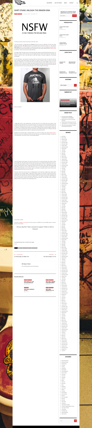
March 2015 (64, 338)
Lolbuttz (63, 378)
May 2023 (63, 189)
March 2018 (64, 283)
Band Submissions (65, 360)
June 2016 (64, 315)
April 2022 (63, 209)
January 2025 (64, 159)
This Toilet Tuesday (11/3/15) (49, 256)
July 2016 (63, 314)
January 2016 (64, 323)
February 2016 (64, 321)
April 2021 (63, 227)
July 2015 (63, 332)
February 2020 (64, 248)
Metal (47, 287)
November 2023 (65, 180)
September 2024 (65, 165)
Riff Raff (63, 398)
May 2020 (63, 244)
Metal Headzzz (53, 132)
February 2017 (64, 303)
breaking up (47, 45)
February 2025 (64, 157)
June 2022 (64, 206)
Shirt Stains (26, 287)
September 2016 (65, 311)
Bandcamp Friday (65, 362)
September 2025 (65, 147)
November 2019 (65, 253)
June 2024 (64, 169)
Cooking (63, 366)
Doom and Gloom (65, 371)
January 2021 (64, 232)
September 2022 (65, 201)
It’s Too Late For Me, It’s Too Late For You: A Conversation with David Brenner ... (68, 103)
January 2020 (64, 250)
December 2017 (65, 288)
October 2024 (64, 163)
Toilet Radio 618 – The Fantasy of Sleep (69, 123)
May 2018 (63, 280)
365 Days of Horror (26, 264)
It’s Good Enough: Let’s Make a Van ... (22, 256)
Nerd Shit (63, 381)
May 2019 (63, 262)
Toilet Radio (64, 409)
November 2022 (65, 198)
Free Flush (63, 374)
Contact (71, 2)
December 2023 (65, 178)
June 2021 (64, 224)
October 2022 (64, 200)
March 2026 (64, 137)
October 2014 (64, 346)
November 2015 (65, 326)
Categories (49, 2)
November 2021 (65, 216)
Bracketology (64, 363)
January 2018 (64, 286)
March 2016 (64, 320)
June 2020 (64, 242)
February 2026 (64, 139)
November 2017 (65, 289)
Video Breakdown (65, 412)
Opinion (63, 389)
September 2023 (65, 183)
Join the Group (58, 2)
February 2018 (64, 285)
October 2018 (64, 273)
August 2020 (64, 239)
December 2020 (65, 233)
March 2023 (64, 192)
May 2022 (63, 207)
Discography (64, 369)
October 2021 (64, 218)
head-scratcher (26, 169)
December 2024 (65, 160)
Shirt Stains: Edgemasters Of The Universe (50, 290)
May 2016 (63, 317)
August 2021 (64, 221)
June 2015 (64, 333)
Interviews (63, 375)
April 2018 (63, 282)
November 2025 (65, 144)
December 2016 (65, 306)
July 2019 (63, 259)
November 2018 (65, 271)
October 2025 (64, 145)
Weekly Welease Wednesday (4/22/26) (69, 122)
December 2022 (65, 197)
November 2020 (65, 235)
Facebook (25, 47)
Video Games (64, 413)
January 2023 (64, 195)
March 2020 (64, 247)
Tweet (15, 243)
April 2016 (63, 318)
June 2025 (64, 151)
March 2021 (64, 229)
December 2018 (65, 270)
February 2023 (64, 194)
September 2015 (65, 329)
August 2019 (64, 257)
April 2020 (63, 245)
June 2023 (64, 188)
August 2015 (64, 330)
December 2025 (65, 142)
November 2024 (65, 162)
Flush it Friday (64, 372)
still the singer (53, 48)
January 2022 (64, 213)
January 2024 (64, 177)
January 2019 (64, 268)
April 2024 (63, 172)
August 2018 (64, 276)
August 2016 (64, 312)
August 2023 (64, 185)
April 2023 (63, 191)
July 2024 (63, 168)
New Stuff (63, 383)
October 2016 (64, 309)
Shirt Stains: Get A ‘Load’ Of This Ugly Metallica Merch (29, 282)
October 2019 (64, 254)
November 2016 (65, 308)
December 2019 (65, 251)
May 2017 (63, 298)
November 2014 (65, 344)
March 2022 (64, 210)
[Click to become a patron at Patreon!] (35, 235)
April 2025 (63, 154)
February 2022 (64, 212)
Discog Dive (64, 368)
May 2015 (63, 335)
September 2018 (65, 274)
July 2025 (63, 150)
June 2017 (64, 297)
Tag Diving (63, 403)
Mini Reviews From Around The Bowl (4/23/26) (72, 63)
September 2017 (65, 292)
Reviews (63, 395)
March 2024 (64, 174)
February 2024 (64, 175)
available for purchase (23, 222)
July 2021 (63, 223)
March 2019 (64, 265)
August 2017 (64, 294)
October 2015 (64, 327)
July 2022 (63, 204)
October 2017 (64, 291)
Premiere (63, 391)
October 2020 (64, 236)
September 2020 (65, 238)
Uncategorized (64, 410)
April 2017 (63, 300)
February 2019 (64, 267)
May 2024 (63, 171)
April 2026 (63, 136)
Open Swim (64, 388)
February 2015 (64, 340)
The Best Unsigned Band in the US (68, 406)
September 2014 (65, 347)
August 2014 (64, 349)
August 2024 (64, 166)
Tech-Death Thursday (66, 404)
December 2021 (65, 215)
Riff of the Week (65, 397)
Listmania (63, 377)
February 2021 (64, 230)
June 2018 (64, 279)
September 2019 (65, 256)
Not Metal (63, 386)
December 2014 (65, 343)
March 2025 (64, 156)
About (65, 2)
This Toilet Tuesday (65, 407)
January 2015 (64, 341)
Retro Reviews (64, 394)
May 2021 (63, 226)
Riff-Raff (63, 400)
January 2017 (64, 305)
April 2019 (63, 264)
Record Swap (64, 392)
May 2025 (63, 153)
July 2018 (63, 277)
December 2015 (65, 324)
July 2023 (63, 186)
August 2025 (64, 148)
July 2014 (63, 350)
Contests (63, 365)
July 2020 (63, 241)
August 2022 (64, 203)
